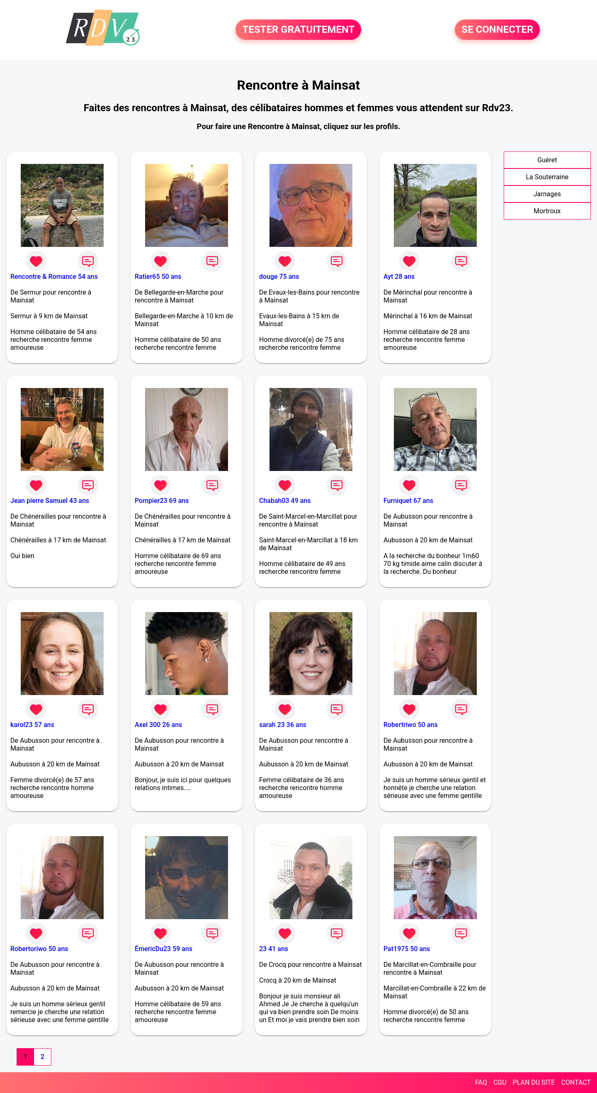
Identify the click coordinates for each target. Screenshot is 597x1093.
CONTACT (576, 1082)
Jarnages (547, 194)
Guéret (547, 160)
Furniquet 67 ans (408, 501)
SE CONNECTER (497, 30)
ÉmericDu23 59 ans (163, 949)
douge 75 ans (279, 277)
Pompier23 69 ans (162, 501)
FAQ (481, 1082)
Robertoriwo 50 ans (39, 949)
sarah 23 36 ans (282, 725)
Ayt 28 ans (399, 277)
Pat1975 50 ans (406, 949)
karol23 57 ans (32, 725)
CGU (500, 1082)
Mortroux (547, 211)
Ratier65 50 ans (158, 277)
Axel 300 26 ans (158, 725)
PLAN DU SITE (534, 1082)
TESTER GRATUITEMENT (298, 30)
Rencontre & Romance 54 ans (54, 277)
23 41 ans (273, 949)
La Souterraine (547, 177)
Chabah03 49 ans (285, 501)
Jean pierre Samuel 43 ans (49, 501)
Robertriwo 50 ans (410, 725)
